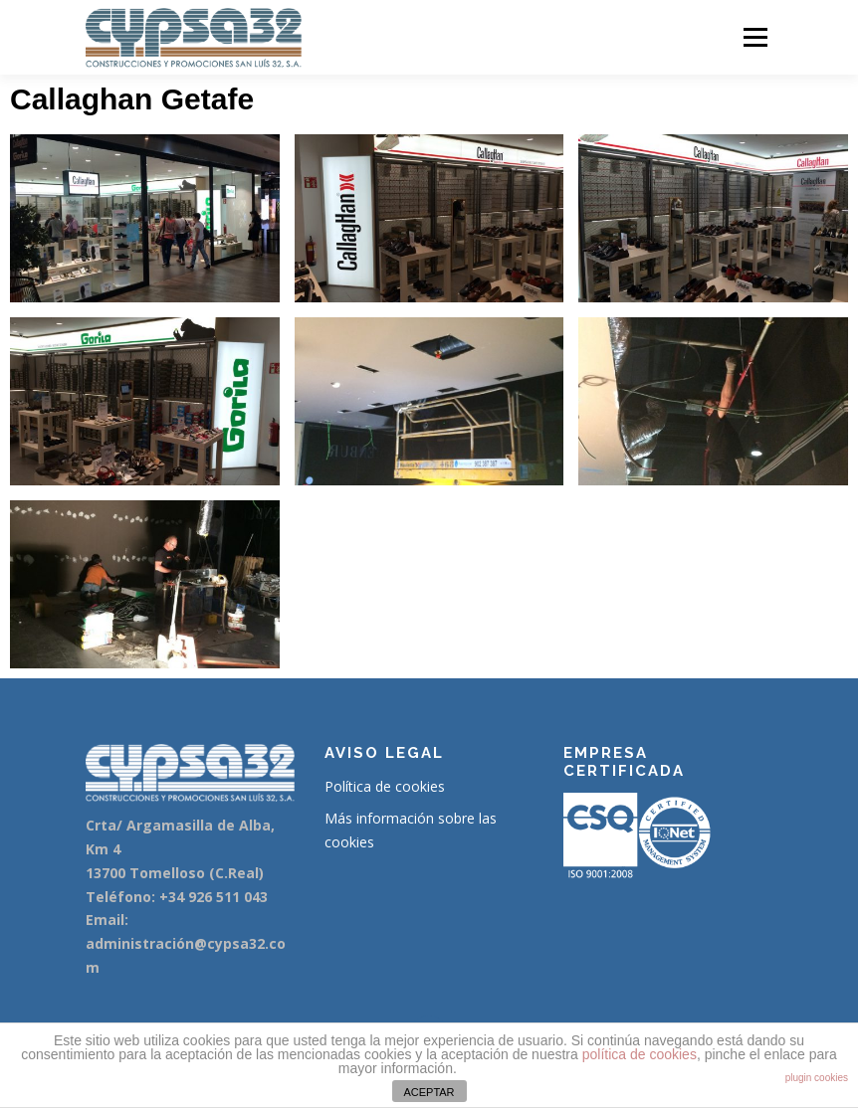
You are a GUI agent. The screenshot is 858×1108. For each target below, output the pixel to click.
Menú (755, 37)
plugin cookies (816, 1077)
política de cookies (639, 1054)
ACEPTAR (428, 1092)
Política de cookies (384, 786)
